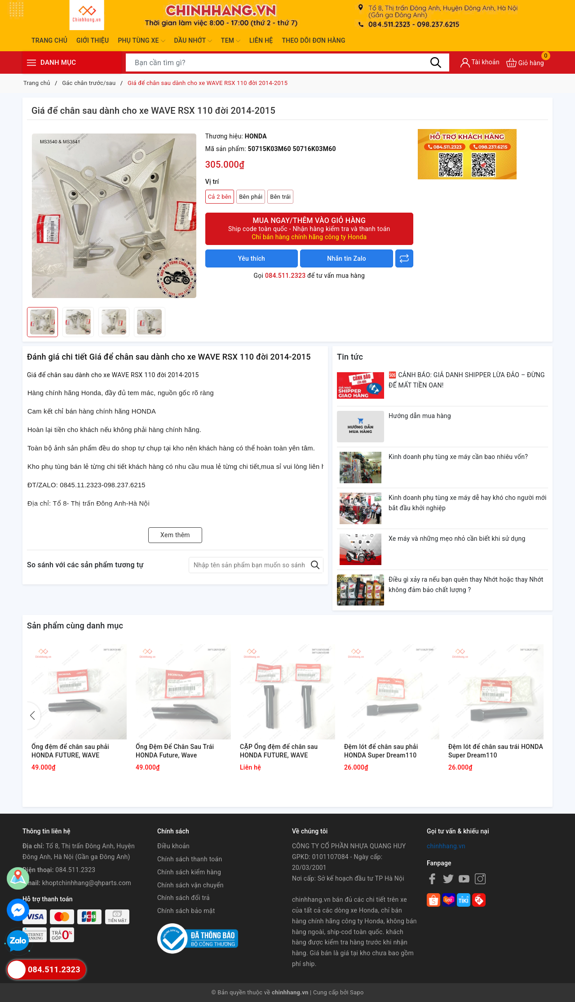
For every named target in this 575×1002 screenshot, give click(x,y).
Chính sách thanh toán (189, 859)
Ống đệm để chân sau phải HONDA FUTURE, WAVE (70, 751)
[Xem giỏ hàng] (525, 63)
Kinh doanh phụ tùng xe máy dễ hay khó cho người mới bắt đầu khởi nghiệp (468, 503)
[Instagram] (480, 878)
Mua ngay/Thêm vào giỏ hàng (309, 228)
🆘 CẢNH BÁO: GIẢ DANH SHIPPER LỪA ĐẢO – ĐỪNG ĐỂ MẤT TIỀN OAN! (467, 380)
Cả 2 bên (220, 196)
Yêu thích (251, 258)
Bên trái (280, 196)
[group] (113, 216)
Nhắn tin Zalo (346, 258)
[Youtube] (464, 878)
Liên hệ (261, 40)
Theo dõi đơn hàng (313, 40)
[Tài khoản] (480, 62)
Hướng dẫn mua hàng (420, 415)
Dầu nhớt (193, 40)
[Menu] (31, 63)
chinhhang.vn (446, 846)
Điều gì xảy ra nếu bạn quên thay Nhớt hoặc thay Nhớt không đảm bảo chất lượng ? (466, 585)
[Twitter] (448, 878)
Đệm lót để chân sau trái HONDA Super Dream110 (495, 751)
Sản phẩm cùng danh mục (75, 625)
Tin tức (350, 356)
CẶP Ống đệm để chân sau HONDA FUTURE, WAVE (279, 751)
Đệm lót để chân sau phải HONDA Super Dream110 (381, 751)
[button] (33, 715)
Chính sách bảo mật (186, 910)
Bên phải (250, 196)
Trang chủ (49, 40)
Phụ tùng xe (141, 40)
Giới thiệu (92, 40)
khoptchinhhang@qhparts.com (86, 882)
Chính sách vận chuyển (190, 885)
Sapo (357, 992)
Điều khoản (173, 846)
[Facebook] (432, 878)
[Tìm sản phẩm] (287, 62)
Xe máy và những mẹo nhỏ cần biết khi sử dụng (457, 538)
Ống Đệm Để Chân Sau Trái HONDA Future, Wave (175, 751)
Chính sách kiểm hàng (189, 872)
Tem (230, 40)
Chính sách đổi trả (183, 897)
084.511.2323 (285, 275)
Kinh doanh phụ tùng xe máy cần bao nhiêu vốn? (458, 456)
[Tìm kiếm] (435, 62)
